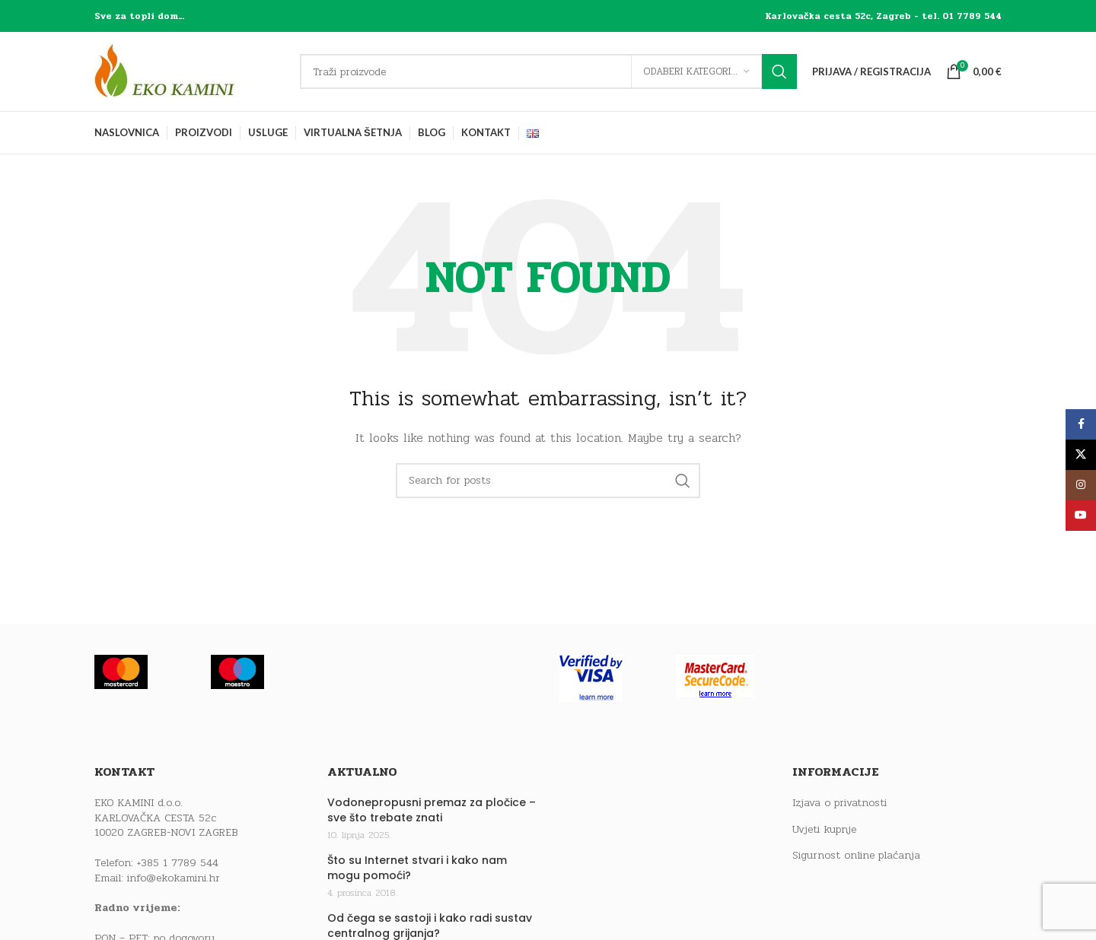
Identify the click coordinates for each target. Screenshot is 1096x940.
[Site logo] (189, 71)
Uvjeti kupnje (824, 829)
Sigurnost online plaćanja (856, 855)
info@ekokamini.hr (173, 878)
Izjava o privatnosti (839, 803)
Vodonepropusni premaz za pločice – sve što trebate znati (431, 810)
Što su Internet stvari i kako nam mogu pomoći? (417, 868)
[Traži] (548, 71)
